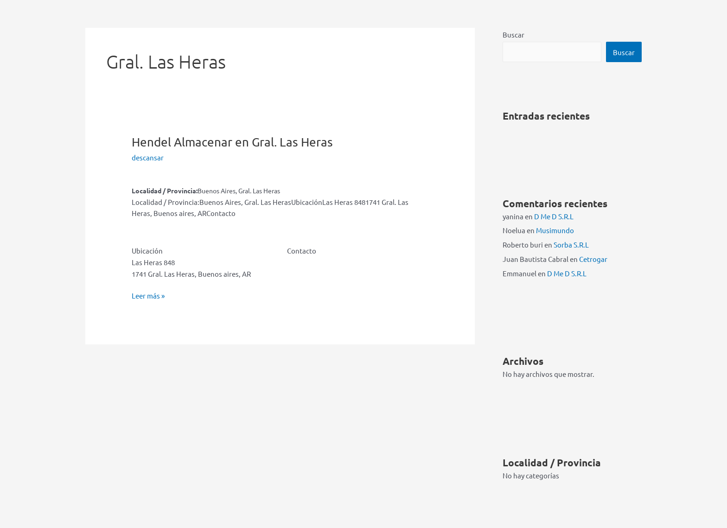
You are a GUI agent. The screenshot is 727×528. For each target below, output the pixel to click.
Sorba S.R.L (571, 244)
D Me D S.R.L (554, 216)
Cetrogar (593, 258)
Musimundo (555, 230)
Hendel (232, 142)
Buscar (513, 34)
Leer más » (148, 296)
